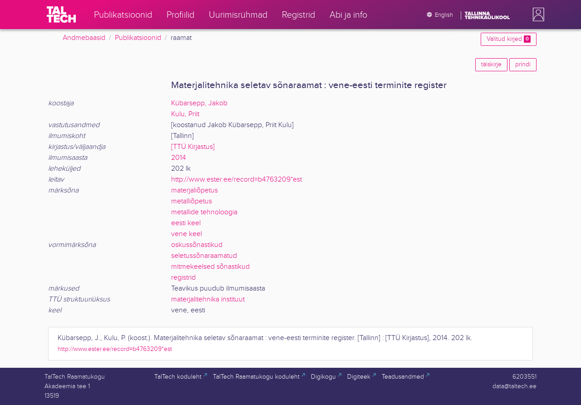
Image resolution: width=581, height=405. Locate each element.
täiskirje (491, 64)
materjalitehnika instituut (208, 299)
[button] (536, 14)
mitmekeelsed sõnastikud (210, 266)
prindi (523, 64)
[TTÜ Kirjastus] (193, 147)
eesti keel (186, 223)
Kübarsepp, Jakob (199, 103)
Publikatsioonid (138, 38)
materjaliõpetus (194, 190)
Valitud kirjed (509, 39)
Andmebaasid (84, 38)
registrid (183, 277)
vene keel (186, 234)
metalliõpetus (191, 201)
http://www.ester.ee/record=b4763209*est (236, 179)
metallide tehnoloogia (204, 212)
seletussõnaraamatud (204, 256)
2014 (178, 157)
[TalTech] (61, 14)
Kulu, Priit (185, 114)
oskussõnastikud (196, 245)
